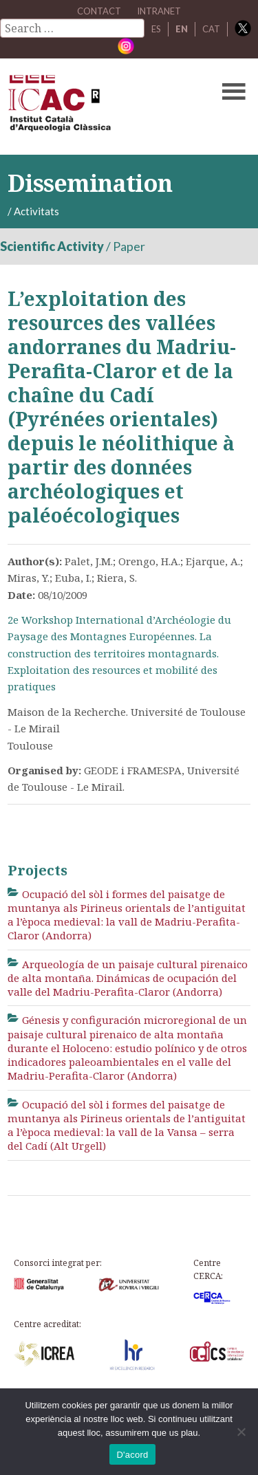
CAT (211, 28)
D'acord (132, 1455)
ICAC (103, 106)
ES (156, 28)
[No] (241, 1432)
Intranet (159, 11)
